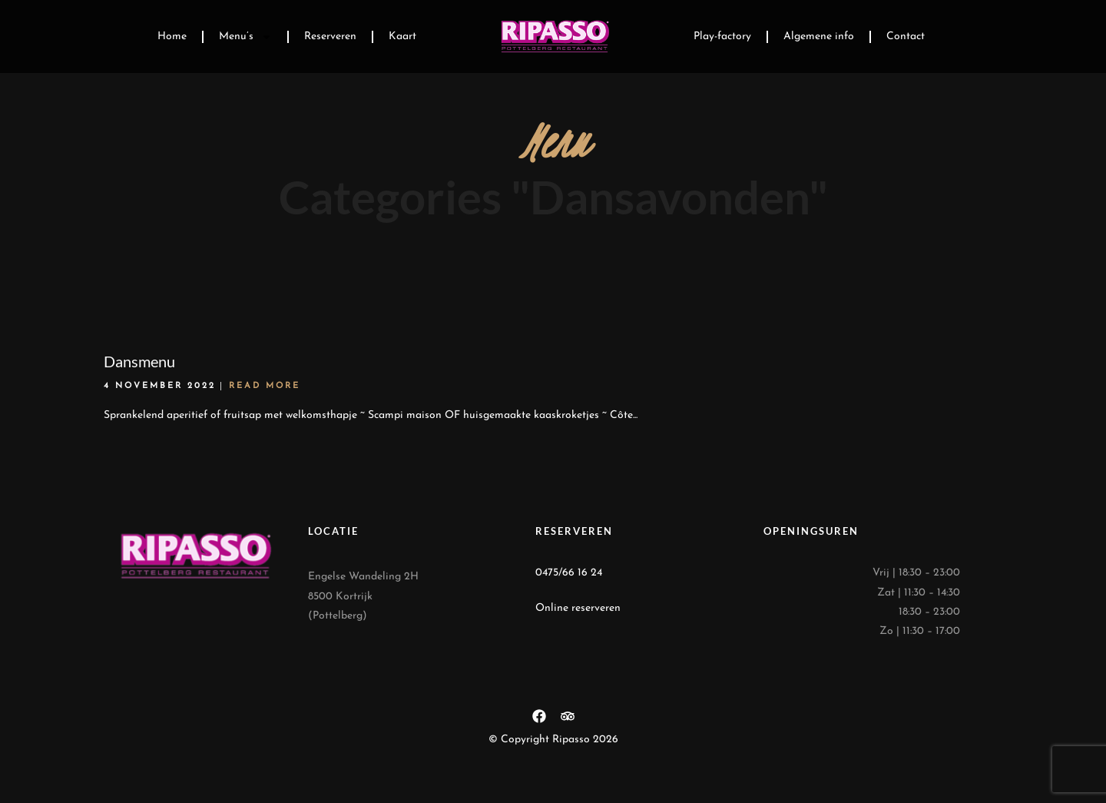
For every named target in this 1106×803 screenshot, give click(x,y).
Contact (905, 36)
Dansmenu (139, 361)
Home (172, 36)
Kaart (402, 36)
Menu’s (245, 37)
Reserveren (330, 36)
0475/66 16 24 (568, 573)
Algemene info (818, 36)
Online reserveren (578, 608)
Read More (264, 386)
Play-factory (722, 36)
